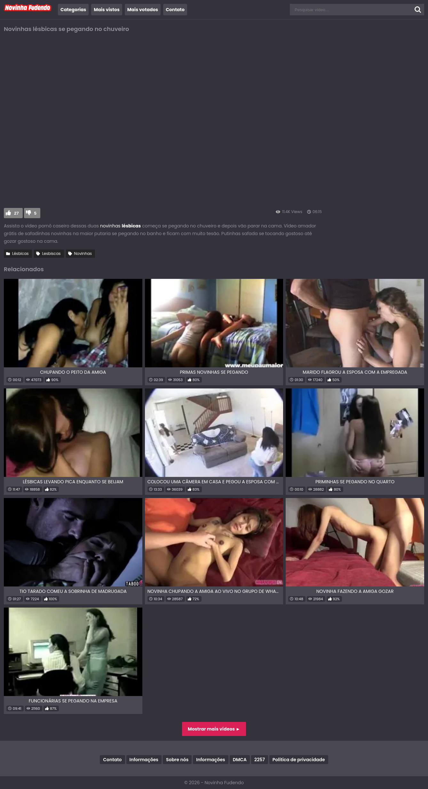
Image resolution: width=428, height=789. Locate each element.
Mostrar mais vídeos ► (214, 729)
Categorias (73, 9)
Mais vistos (106, 9)
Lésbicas (20, 253)
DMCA (240, 759)
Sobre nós (177, 759)
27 (16, 213)
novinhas (110, 226)
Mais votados (142, 9)
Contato (175, 9)
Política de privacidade (299, 759)
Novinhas (83, 253)
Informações (144, 759)
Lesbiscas (51, 253)
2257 (259, 759)
